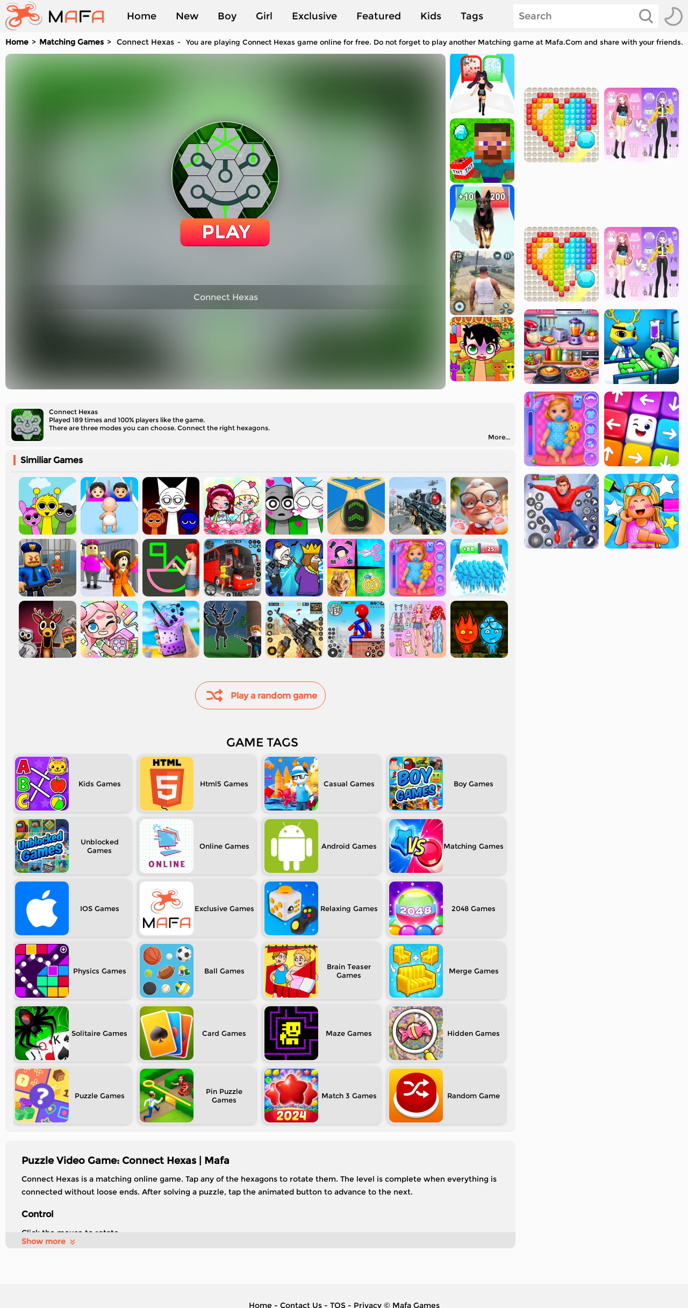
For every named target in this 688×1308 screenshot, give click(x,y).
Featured (378, 16)
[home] (59, 16)
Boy (227, 16)
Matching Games (71, 42)
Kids (430, 16)
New (187, 16)
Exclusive (314, 16)
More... (499, 437)
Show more (49, 1241)
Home (141, 16)
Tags (472, 16)
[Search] (585, 16)
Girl (264, 16)
